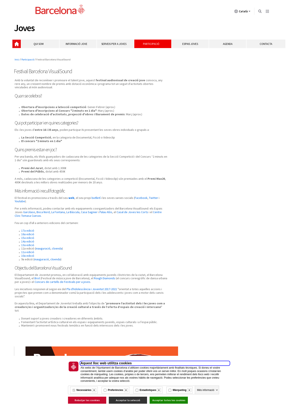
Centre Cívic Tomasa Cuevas (79, 224)
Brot (62, 287)
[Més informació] (94, 390)
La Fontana (88, 221)
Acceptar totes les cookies (168, 400)
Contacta (264, 46)
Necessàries (83, 390)
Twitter (34, 210)
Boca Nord (73, 221)
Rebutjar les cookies (87, 400)
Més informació (205, 390)
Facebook (22, 210)
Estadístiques (148, 390)
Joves (25, 28)
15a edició (28, 246)
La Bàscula (103, 221)
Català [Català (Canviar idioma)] (242, 12)
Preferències (115, 390)
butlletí (96, 206)
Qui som (42, 46)
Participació (153, 46)
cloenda (57, 257)
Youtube (46, 210)
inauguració (43, 257)
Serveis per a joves (116, 46)
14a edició (28, 250)
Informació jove (79, 46)
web (72, 206)
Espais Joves (190, 46)
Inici (19, 46)
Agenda (226, 46)
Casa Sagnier (119, 221)
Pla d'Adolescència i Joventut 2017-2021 (92, 301)
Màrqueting (180, 390)
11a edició (28, 261)
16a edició (28, 243)
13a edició (28, 253)
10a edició (28, 264)
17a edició (28, 239)
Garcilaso (59, 221)
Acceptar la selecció (128, 400)
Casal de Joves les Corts (41, 224)
